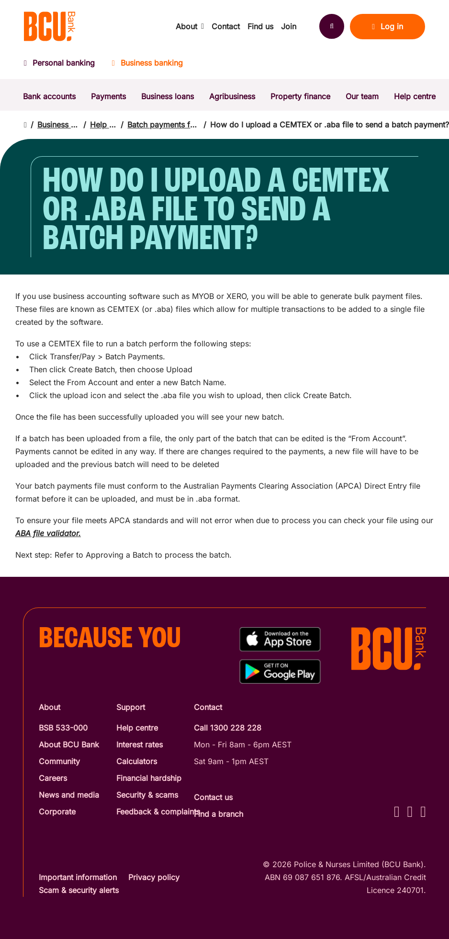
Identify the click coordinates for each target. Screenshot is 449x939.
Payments (108, 96)
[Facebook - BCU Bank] (397, 811)
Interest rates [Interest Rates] (139, 744)
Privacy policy (154, 877)
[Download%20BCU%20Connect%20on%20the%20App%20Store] (280, 639)
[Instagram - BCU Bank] (410, 811)
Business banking (58, 124)
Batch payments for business (163, 124)
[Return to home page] (25, 124)
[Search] (331, 26)
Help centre (415, 96)
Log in (387, 26)
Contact (226, 26)
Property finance (300, 96)
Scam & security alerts (79, 890)
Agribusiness (232, 96)
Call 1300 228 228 (227, 728)
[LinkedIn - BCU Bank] (423, 811)
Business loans (167, 96)
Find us (260, 26)
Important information (78, 877)
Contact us (213, 797)
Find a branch (218, 814)
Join (288, 26)
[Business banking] (147, 66)
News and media (69, 795)
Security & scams (147, 795)
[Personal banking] (63, 66)
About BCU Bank (69, 744)
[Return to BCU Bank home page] (49, 26)
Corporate (57, 811)
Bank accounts (49, 96)
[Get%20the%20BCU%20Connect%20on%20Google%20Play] (280, 671)
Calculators (136, 761)
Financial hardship (148, 778)
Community (59, 761)
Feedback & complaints (158, 811)
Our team (362, 96)
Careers (53, 778)
